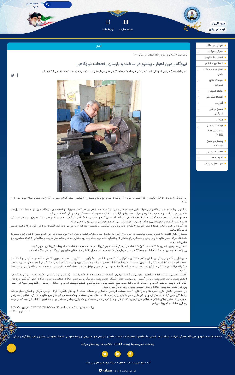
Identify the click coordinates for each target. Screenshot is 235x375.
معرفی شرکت (178, 336)
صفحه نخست (214, 336)
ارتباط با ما (163, 336)
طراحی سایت (129, 371)
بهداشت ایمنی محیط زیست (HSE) (134, 344)
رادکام (116, 371)
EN (42, 3)
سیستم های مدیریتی (95, 336)
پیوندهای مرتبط (90, 344)
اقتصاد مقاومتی (55, 336)
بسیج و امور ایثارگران (33, 336)
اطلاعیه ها (106, 344)
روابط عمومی (73, 336)
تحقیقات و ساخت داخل (122, 336)
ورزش (16, 336)
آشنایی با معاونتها (146, 336)
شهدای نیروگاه (196, 336)
